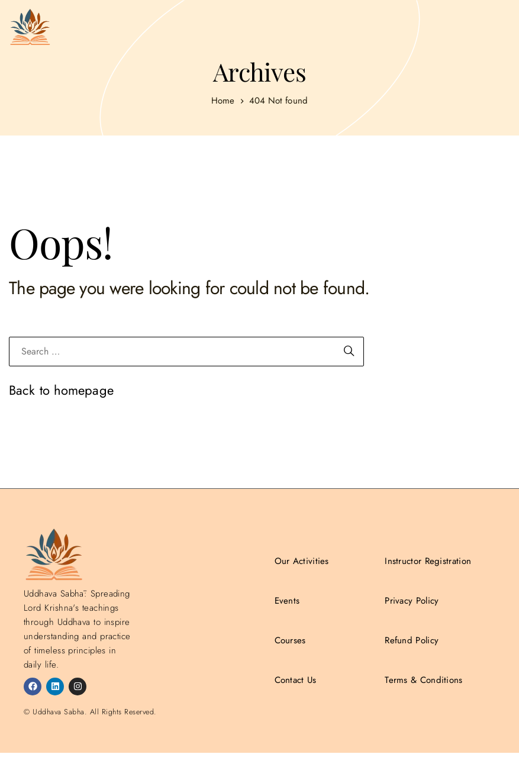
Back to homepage (61, 390)
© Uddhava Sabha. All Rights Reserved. (90, 712)
